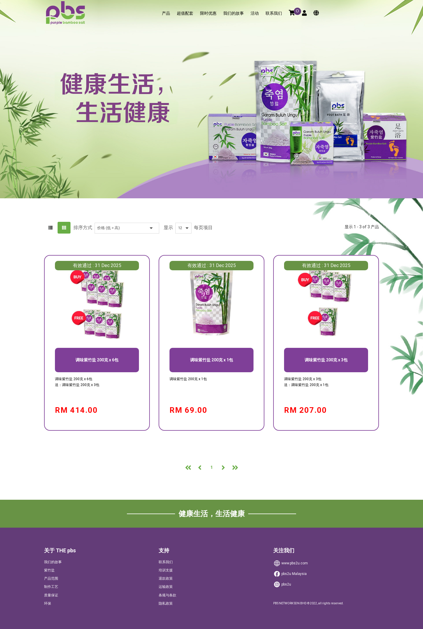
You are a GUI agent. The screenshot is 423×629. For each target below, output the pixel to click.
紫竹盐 (49, 570)
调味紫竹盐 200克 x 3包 (326, 360)
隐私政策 (166, 603)
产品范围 (51, 578)
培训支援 (166, 570)
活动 (255, 13)
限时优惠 (208, 13)
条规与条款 (167, 595)
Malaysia (290, 574)
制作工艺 (51, 587)
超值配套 (185, 13)
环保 (47, 603)
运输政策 (166, 587)
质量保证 (51, 595)
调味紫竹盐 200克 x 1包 (211, 360)
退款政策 (166, 578)
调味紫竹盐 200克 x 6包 (96, 360)
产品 (166, 13)
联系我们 (274, 13)
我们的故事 (233, 13)
